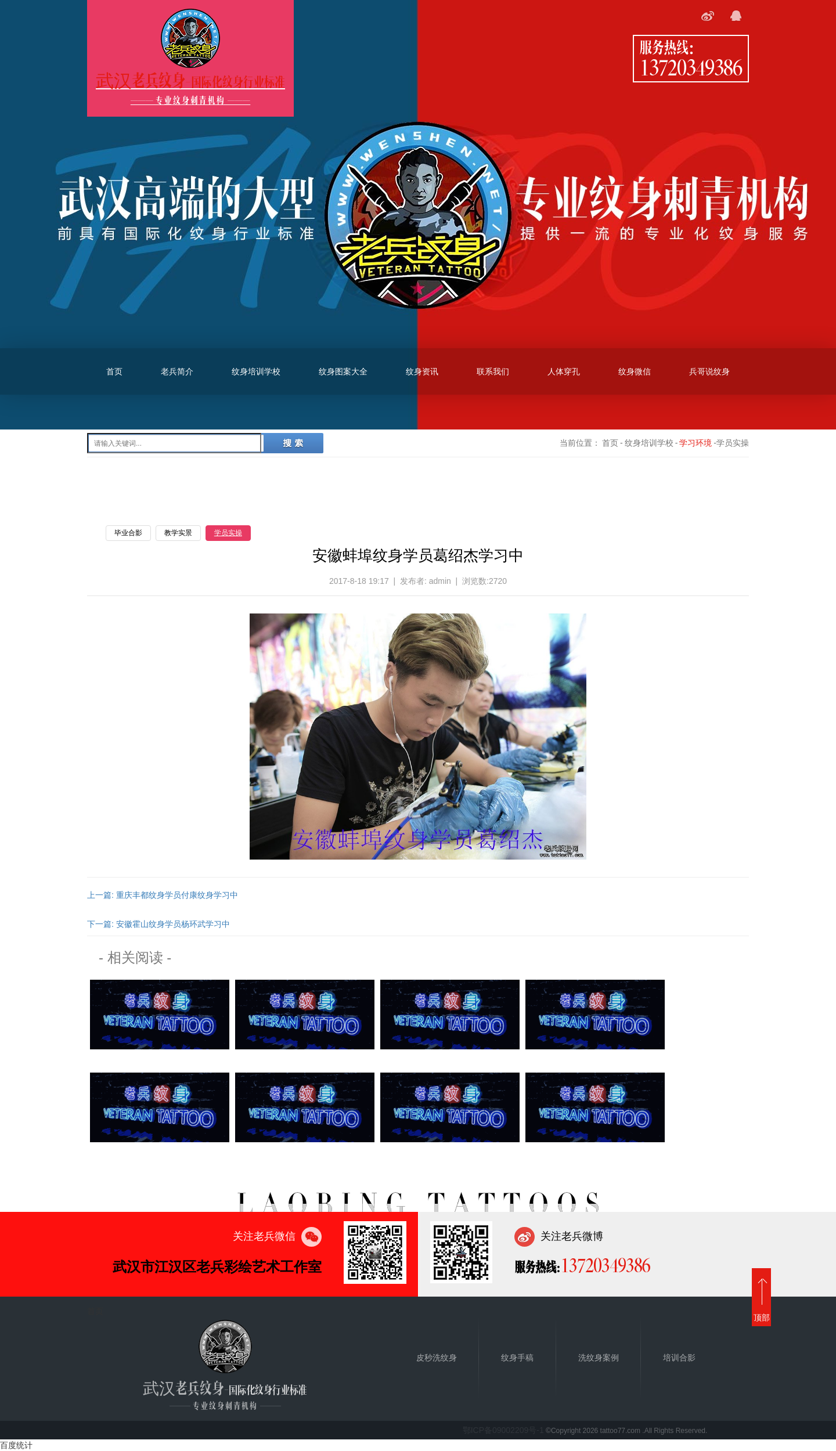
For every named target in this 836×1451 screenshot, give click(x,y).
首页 (114, 371)
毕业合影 (128, 533)
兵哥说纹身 (709, 371)
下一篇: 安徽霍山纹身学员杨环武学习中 (158, 924)
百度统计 (16, 1445)
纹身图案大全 (343, 371)
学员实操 (228, 533)
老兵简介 (177, 371)
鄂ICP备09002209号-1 (503, 1430)
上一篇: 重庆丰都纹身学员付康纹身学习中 (162, 895)
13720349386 (691, 66)
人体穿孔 (563, 371)
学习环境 (695, 442)
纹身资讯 (422, 371)
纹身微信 (634, 371)
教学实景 (178, 533)
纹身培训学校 (256, 371)
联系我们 (493, 371)
